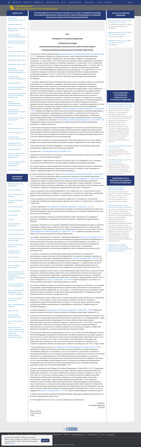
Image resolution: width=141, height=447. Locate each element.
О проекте (108, 2)
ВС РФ (63, 2)
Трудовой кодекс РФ (14, 149)
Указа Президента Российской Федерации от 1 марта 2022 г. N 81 (68, 207)
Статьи (99, 2)
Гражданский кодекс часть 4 (17, 64)
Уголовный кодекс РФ (15, 170)
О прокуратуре (12, 215)
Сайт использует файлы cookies (63, 444)
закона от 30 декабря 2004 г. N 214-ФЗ (86, 258)
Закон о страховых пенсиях (17, 261)
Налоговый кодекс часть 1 (16, 128)
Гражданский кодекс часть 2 (17, 56)
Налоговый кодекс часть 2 (16, 132)
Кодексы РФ (16, 2)
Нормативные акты (75, 2)
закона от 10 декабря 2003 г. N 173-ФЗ (53, 390)
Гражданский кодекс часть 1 (17, 51)
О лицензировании (14, 211)
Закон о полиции (13, 257)
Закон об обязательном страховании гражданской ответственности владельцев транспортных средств (16, 275)
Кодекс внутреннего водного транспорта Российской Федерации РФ (17, 95)
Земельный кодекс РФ (15, 83)
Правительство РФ (52, 2)
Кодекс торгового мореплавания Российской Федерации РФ (16, 111)
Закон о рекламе (13, 310)
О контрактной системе (15, 234)
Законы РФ (27, 2)
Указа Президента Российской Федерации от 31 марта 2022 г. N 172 (75, 347)
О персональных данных (16, 230)
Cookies (12, 443)
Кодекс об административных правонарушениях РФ (15, 103)
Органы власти (89, 2)
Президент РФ (38, 2)
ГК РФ (10, 47)
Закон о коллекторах (14, 190)
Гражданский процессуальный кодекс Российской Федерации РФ (16, 70)
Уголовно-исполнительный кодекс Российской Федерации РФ (16, 155)
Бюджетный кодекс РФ (15, 24)
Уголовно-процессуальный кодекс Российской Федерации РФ (16, 163)
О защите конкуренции (15, 206)
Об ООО (10, 219)
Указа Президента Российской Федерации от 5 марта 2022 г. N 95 (81, 120)
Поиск (10, 435)
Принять (45, 440)
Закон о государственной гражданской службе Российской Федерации (16, 292)
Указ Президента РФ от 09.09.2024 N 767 (56, 151)
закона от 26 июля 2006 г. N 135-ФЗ (58, 279)
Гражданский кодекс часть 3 (17, 60)
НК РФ (10, 124)
